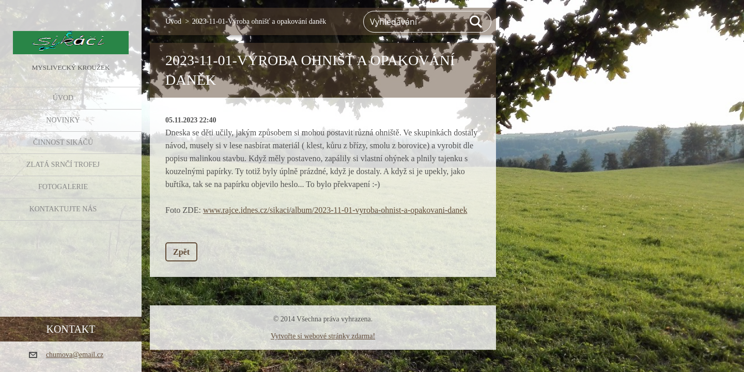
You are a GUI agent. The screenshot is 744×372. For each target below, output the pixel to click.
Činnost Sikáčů (63, 142)
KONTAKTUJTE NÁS (63, 209)
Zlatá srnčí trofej (63, 164)
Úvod (63, 98)
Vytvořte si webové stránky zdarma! (323, 336)
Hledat (476, 21)
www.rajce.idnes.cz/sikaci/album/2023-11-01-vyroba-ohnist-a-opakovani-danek (335, 210)
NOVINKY (63, 120)
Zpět (181, 251)
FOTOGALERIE (63, 187)
